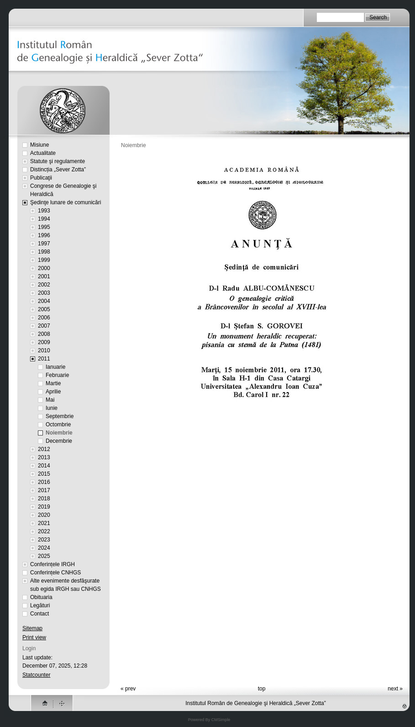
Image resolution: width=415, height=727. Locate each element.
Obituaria (41, 597)
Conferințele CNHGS (55, 572)
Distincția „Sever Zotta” (58, 169)
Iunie (52, 408)
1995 (44, 227)
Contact (39, 613)
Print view (34, 637)
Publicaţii (41, 178)
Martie (53, 383)
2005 (44, 309)
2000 (44, 268)
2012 (44, 449)
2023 (44, 539)
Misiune (39, 145)
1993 (44, 210)
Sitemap (32, 628)
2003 (44, 293)
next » (395, 688)
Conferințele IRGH (52, 564)
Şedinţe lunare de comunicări (65, 202)
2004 (44, 301)
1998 (44, 252)
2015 (44, 474)
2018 (44, 498)
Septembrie (60, 416)
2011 (44, 359)
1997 (44, 243)
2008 (44, 334)
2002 (44, 284)
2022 (44, 531)
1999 (44, 260)
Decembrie (59, 441)
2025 (44, 556)
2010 (44, 350)
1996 (44, 235)
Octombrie (58, 424)
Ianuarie (55, 367)
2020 (44, 515)
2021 (44, 523)
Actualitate (43, 153)
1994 (44, 219)
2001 (44, 276)
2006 (44, 317)
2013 (44, 457)
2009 (44, 342)
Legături (40, 605)
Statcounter (36, 675)
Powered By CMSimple (209, 719)
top (262, 688)
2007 (44, 326)
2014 (44, 465)
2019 (44, 507)
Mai (50, 400)
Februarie (57, 375)
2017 (44, 490)
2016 (44, 482)
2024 (44, 548)
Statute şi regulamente (57, 161)
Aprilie (53, 391)
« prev (128, 688)
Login (29, 648)
